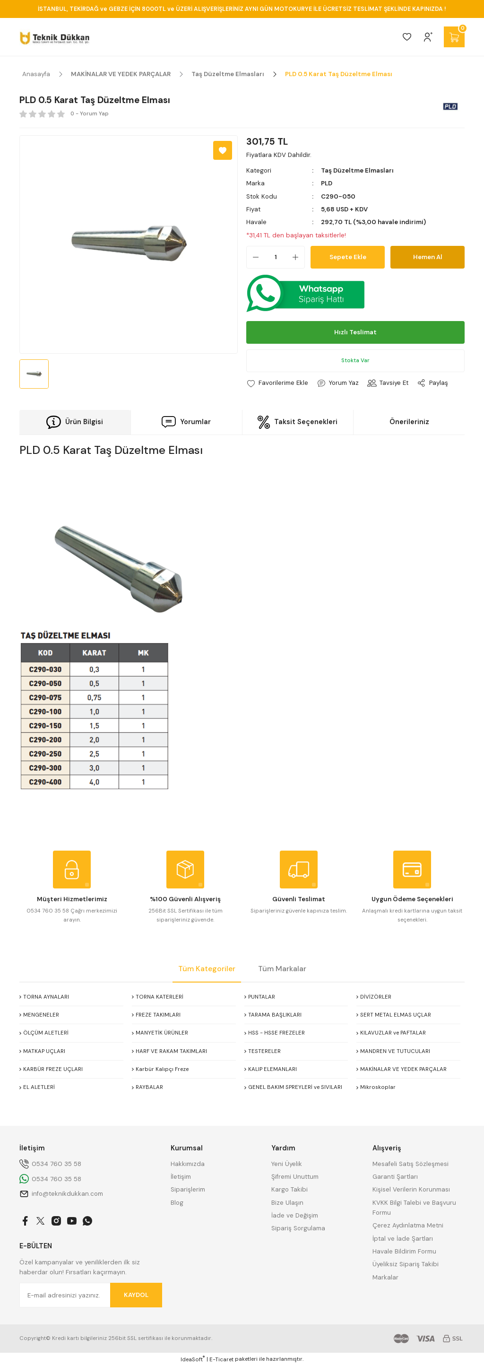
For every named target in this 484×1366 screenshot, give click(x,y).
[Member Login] (428, 37)
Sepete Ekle (347, 257)
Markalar (385, 1277)
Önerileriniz (409, 422)
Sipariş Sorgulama (298, 1228)
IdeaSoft (193, 1359)
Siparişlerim (188, 1189)
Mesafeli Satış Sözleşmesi (410, 1164)
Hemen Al (427, 257)
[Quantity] (275, 257)
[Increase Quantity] (298, 257)
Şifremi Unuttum (295, 1177)
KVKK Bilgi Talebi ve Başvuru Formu (414, 1208)
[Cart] (454, 36)
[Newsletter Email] (90, 1295)
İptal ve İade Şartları (402, 1239)
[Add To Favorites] (222, 150)
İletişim (181, 1177)
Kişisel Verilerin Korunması (411, 1189)
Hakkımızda (188, 1164)
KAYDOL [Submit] (136, 1295)
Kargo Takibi (289, 1189)
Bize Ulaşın (287, 1203)
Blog (177, 1203)
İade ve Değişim (294, 1215)
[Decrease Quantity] (252, 257)
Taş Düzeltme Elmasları (357, 170)
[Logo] (54, 37)
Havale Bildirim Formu (404, 1251)
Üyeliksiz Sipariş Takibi (405, 1264)
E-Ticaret (221, 1359)
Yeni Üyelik (286, 1164)
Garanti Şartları (395, 1177)
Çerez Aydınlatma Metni (407, 1225)
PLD (326, 183)
